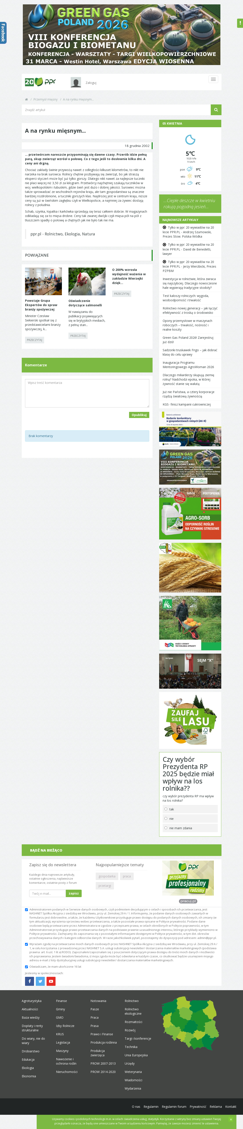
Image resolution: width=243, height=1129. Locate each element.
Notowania (98, 1001)
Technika (131, 1047)
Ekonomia (29, 1076)
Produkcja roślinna (103, 1042)
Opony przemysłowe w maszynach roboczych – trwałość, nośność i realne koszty (187, 325)
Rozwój (130, 1030)
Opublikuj (139, 415)
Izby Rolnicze (65, 1026)
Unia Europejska (136, 1055)
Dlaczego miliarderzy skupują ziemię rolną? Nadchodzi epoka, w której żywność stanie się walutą (188, 379)
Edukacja (28, 1059)
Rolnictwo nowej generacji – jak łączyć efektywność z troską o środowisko (190, 310)
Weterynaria (133, 1072)
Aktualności (30, 1009)
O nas (136, 1106)
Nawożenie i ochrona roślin (66, 1061)
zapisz (74, 893)
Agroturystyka (31, 1001)
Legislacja (63, 1042)
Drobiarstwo (31, 1051)
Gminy (60, 1009)
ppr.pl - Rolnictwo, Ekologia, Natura (63, 233)
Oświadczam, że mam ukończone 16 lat (53, 966)
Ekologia (28, 1068)
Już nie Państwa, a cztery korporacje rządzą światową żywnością (188, 394)
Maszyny (62, 1051)
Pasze (94, 1009)
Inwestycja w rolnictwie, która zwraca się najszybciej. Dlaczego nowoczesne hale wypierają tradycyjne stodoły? (190, 283)
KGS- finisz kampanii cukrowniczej (187, 404)
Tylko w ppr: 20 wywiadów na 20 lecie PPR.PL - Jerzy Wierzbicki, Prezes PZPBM (189, 266)
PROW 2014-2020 (103, 1072)
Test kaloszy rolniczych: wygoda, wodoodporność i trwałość (186, 298)
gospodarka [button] (107, 876)
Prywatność (198, 1106)
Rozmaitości (133, 1022)
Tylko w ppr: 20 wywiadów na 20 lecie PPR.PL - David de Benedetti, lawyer (188, 249)
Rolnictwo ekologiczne (133, 1011)
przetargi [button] (105, 886)
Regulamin (151, 1106)
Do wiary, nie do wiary (33, 1040)
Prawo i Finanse (101, 1034)
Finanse (61, 1001)
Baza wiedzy (31, 1017)
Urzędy (130, 1063)
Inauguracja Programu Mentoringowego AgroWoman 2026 (188, 364)
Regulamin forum (174, 1106)
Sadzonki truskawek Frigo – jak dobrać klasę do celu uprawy (190, 352)
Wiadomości (133, 1080)
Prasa (94, 1026)
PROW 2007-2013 (103, 1063)
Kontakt (230, 1106)
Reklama (216, 1106)
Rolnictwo (132, 1001)
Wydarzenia (133, 1088)
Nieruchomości (66, 1072)
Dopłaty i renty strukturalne (32, 1028)
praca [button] (127, 876)
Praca (94, 1017)
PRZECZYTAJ (34, 340)
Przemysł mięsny (45, 99)
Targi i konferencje (138, 1038)
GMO (59, 1017)
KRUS (60, 1034)
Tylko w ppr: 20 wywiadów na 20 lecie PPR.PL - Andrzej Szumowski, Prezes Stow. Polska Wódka (188, 231)
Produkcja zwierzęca (97, 1053)
